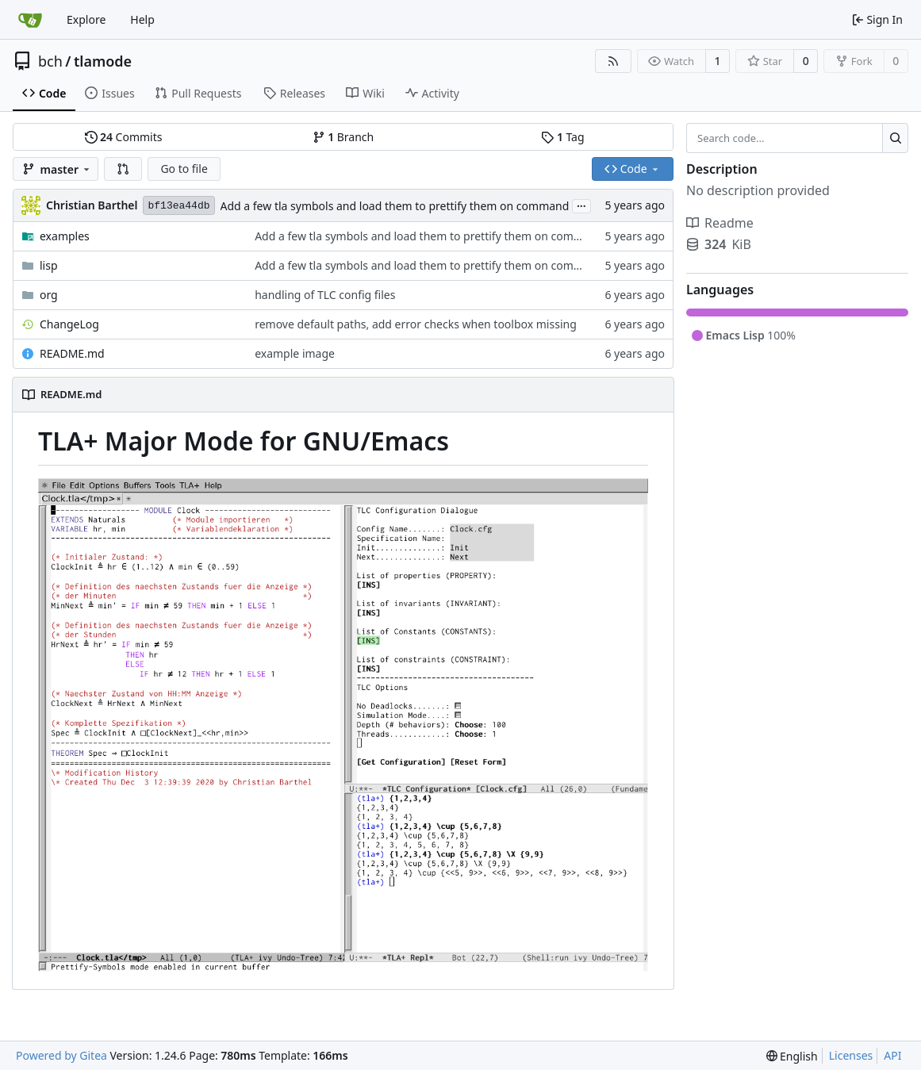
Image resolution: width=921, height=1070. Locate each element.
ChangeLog (69, 324)
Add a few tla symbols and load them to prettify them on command (395, 205)
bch (50, 61)
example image (295, 353)
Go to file (183, 168)
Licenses (851, 1055)
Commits (124, 136)
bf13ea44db (178, 206)
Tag (562, 136)
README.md (72, 353)
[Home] (30, 20)
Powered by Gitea (61, 1055)
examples (65, 236)
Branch (343, 136)
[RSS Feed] (613, 61)
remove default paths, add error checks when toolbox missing (416, 324)
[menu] (792, 1056)
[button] (123, 169)
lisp (49, 265)
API (892, 1055)
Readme (720, 223)
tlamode (103, 61)
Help (142, 19)
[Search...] (895, 138)
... (581, 204)
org (49, 294)
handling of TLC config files (325, 294)
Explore (86, 19)
